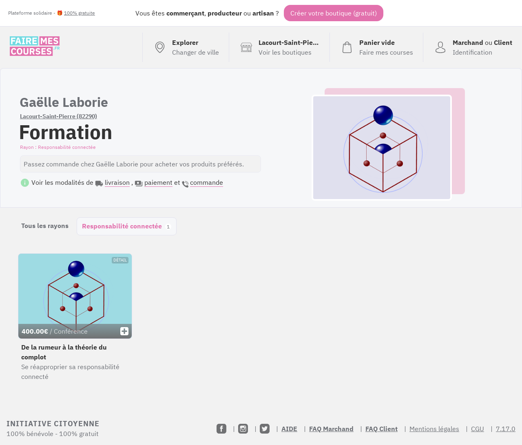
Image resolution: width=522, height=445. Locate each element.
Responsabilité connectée (126, 226)
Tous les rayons (45, 225)
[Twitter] (265, 429)
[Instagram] (243, 429)
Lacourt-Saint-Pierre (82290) (58, 116)
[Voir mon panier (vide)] (376, 47)
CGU (477, 429)
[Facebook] (221, 429)
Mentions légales (434, 429)
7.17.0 (505, 429)
